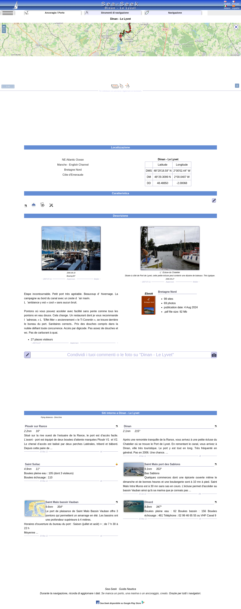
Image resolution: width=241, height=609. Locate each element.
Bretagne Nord (73, 169)
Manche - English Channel (73, 164)
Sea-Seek (120, 4)
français (235, 3)
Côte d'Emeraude (73, 174)
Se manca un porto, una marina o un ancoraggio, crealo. (134, 593)
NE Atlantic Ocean (73, 159)
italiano (227, 7)
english (227, 3)
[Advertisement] (120, 116)
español (235, 7)
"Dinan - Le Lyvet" (120, 354)
